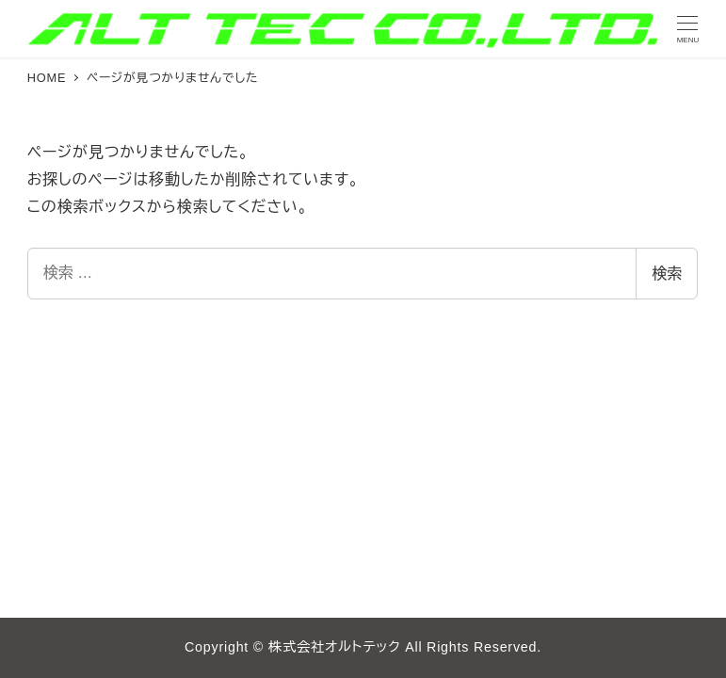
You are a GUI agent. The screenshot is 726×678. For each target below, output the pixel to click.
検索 (667, 274)
